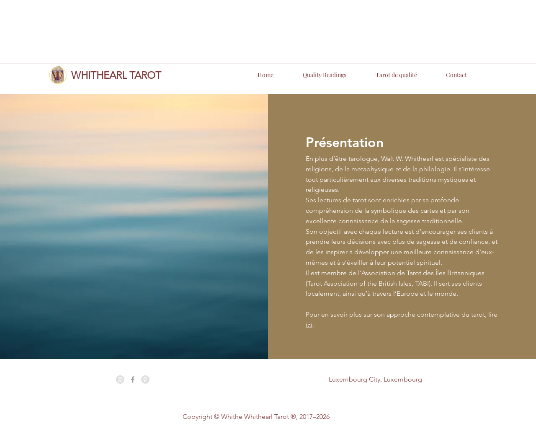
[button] (314, 75)
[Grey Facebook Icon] (133, 379)
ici (309, 325)
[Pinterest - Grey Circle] (145, 379)
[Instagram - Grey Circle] (120, 379)
